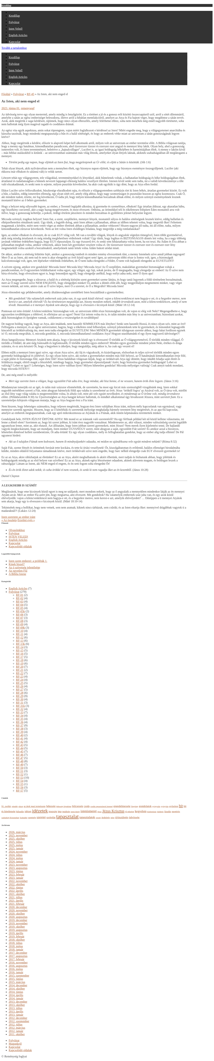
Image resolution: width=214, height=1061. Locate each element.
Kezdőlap (6, 5)
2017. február (16, 959)
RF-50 (19, 767)
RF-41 (19, 738)
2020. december (18, 907)
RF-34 (19, 715)
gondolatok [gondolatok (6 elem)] (145, 806)
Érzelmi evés (26, 520)
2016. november (18, 962)
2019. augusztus (18, 929)
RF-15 (19, 650)
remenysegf (27, 108)
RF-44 (19, 748)
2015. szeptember (19, 975)
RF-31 (19, 702)
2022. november (18, 881)
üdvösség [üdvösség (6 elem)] (134, 817)
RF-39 (19, 731)
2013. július (16, 1008)
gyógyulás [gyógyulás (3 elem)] (156, 806)
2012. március (17, 1027)
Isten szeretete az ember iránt (18, 516)
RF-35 (19, 718)
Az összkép (9, 520)
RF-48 (19, 761)
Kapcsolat (14, 41)
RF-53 (19, 777)
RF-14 (19, 647)
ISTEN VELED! (18, 536)
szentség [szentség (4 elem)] (32, 817)
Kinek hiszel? (17, 564)
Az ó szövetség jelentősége (24, 567)
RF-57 (19, 790)
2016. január (16, 972)
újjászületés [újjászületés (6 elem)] (121, 817)
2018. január (16, 949)
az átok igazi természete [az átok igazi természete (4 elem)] (34, 806)
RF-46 (19, 754)
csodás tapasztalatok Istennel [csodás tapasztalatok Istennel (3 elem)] (101, 806)
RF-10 (19, 630)
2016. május (16, 969)
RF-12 (19, 637)
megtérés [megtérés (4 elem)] (176, 811)
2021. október (17, 894)
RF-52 (19, 774)
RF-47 (19, 758)
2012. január (16, 1031)
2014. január (16, 998)
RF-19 (19, 663)
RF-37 (19, 725)
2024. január (16, 861)
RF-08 (19, 621)
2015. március (17, 982)
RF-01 (19, 595)
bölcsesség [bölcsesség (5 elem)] (77, 806)
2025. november (18, 835)
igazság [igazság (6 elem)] (53, 811)
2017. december (18, 952)
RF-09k (20, 627)
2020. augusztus (18, 916)
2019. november (18, 923)
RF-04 (19, 604)
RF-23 (19, 676)
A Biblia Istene (17, 574)
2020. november (18, 910)
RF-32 (19, 709)
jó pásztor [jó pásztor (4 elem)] (129, 811)
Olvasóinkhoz (17, 530)
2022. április (16, 890)
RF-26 (19, 686)
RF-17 (19, 656)
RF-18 (19, 660)
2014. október (17, 988)
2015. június (16, 978)
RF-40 (19, 735)
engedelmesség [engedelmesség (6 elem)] (122, 806)
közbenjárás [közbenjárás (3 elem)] (151, 812)
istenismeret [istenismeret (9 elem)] (89, 811)
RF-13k (20, 643)
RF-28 (19, 692)
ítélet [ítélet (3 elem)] (112, 818)
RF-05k (20, 611)
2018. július (16, 943)
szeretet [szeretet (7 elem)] (41, 817)
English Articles (18, 35)
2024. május (16, 858)
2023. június (16, 871)
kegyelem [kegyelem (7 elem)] (140, 811)
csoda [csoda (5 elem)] (86, 806)
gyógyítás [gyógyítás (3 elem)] (164, 806)
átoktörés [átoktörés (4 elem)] (105, 817)
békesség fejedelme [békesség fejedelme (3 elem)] (63, 806)
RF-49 (19, 764)
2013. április (16, 1011)
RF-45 (30, 94)
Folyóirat (14, 22)
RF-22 (19, 673)
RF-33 (19, 712)
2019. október (17, 926)
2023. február (16, 874)
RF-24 (19, 679)
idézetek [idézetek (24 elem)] (40, 810)
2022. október (17, 884)
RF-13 (19, 640)
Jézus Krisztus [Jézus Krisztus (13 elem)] (113, 811)
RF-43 (19, 745)
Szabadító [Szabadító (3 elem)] (23, 818)
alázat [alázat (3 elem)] (21, 806)
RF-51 (19, 771)
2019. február (16, 936)
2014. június (16, 991)
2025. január (16, 848)
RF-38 (19, 728)
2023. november (18, 864)
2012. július (16, 1024)
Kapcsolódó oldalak (20, 546)
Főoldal (5, 94)
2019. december (18, 920)
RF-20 (19, 666)
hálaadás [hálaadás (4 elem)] (20, 811)
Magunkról (15, 1043)
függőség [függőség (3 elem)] (134, 806)
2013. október (17, 1004)
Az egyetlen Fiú (18, 570)
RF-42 (19, 741)
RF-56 (19, 787)
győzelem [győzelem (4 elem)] (173, 806)
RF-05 (19, 608)
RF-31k (20, 705)
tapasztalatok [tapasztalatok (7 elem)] (87, 817)
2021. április (16, 900)
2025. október (17, 838)
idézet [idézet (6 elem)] (28, 811)
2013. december (18, 1001)
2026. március (17, 832)
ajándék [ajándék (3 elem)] (15, 806)
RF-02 (19, 598)
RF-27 (19, 689)
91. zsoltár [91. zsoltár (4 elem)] (6, 806)
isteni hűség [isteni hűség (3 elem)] (75, 812)
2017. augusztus (18, 956)
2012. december (18, 1018)
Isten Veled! (16, 28)
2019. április (16, 933)
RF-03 (19, 601)
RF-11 (19, 634)
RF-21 (19, 670)
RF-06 (19, 614)
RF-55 (19, 784)
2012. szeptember (19, 1021)
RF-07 (19, 617)
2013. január (16, 1014)
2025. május (16, 845)
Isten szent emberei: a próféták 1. (28, 560)
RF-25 (19, 683)
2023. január (16, 877)
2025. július (16, 841)
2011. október (17, 1034)
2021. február (16, 903)
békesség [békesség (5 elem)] (51, 806)
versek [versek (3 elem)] (98, 818)
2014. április (16, 995)
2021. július (16, 897)
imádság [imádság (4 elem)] (66, 811)
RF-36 (19, 722)
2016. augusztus (18, 965)
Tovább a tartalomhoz (14, 47)
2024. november (18, 851)
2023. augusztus (18, 868)
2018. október (17, 939)
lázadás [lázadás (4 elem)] (167, 811)
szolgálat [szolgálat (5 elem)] (51, 817)
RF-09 (19, 624)
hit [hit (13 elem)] (181, 806)
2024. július (16, 854)
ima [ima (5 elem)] (60, 811)
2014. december (18, 985)
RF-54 (19, 780)
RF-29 (19, 696)
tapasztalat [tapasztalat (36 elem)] (67, 816)
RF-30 (19, 699)
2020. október (17, 913)
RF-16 (19, 653)
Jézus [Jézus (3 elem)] (99, 812)
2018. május (16, 946)
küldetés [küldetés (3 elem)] (160, 812)
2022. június (16, 887)
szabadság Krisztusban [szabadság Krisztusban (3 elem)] (10, 818)
